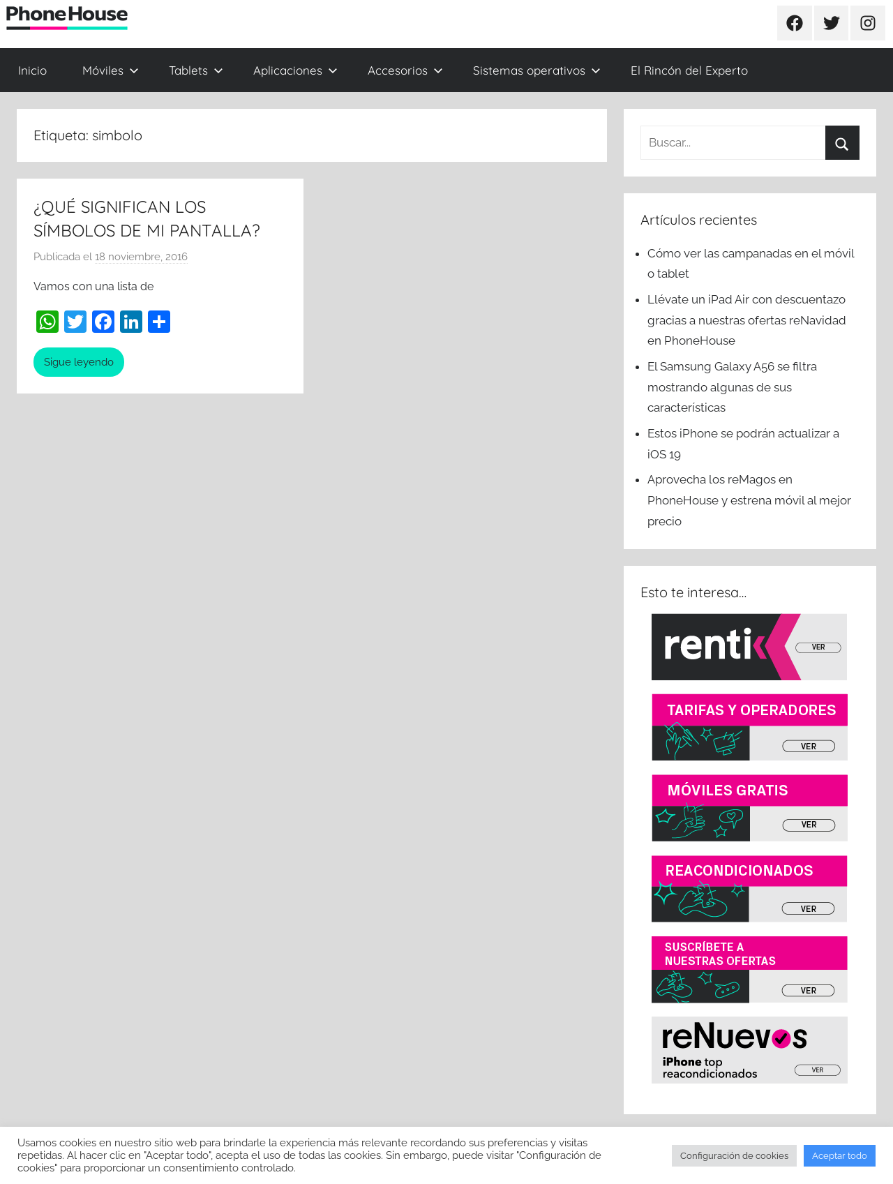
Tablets (196, 70)
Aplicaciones (295, 70)
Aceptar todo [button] (839, 1156)
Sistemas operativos (537, 70)
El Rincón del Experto (689, 70)
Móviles (110, 70)
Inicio (32, 70)
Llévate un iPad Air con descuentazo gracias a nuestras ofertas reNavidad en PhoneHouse (746, 320)
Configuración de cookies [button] (734, 1156)
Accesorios (405, 70)
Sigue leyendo (79, 362)
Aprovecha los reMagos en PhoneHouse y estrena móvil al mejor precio (749, 500)
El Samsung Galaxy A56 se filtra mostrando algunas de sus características (732, 387)
